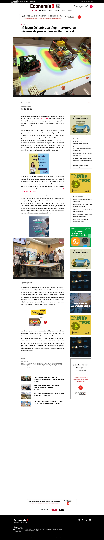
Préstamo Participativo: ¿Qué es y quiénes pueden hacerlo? (80, 219)
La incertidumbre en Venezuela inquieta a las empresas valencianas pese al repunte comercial (82, 159)
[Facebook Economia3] (82, 520)
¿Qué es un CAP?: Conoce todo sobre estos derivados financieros (82, 209)
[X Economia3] (86, 520)
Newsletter (82, 6)
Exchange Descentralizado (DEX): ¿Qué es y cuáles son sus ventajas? (82, 205)
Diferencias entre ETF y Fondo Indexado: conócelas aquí (82, 200)
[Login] (89, 6)
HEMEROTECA (54, 536)
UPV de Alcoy (44, 118)
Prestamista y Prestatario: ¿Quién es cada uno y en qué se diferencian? (82, 214)
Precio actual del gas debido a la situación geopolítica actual (82, 153)
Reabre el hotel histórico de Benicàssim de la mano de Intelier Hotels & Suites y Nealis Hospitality (82, 148)
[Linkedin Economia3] (90, 520)
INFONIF (34, 10)
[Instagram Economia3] (79, 520)
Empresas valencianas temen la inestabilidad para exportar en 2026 (81, 165)
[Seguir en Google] (86, 102)
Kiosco (74, 6)
